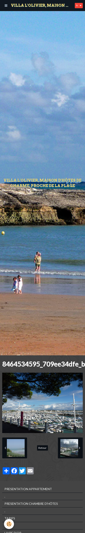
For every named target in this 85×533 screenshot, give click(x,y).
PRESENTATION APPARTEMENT (28, 489)
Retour (42, 447)
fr (77, 5)
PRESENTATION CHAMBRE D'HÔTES (31, 503)
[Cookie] (9, 524)
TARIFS (9, 518)
